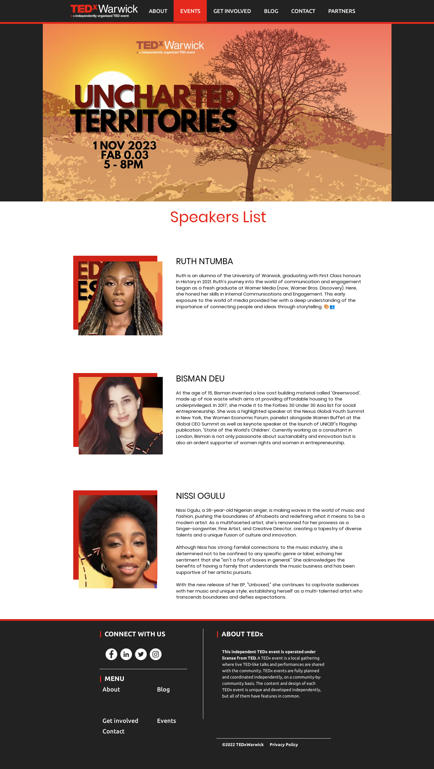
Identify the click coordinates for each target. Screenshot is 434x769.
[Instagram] (156, 654)
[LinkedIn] (126, 654)
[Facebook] (111, 654)
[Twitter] (141, 654)
